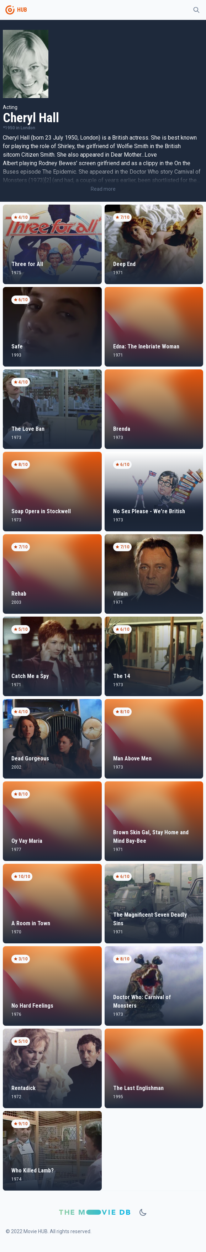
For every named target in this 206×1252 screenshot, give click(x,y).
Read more (103, 189)
